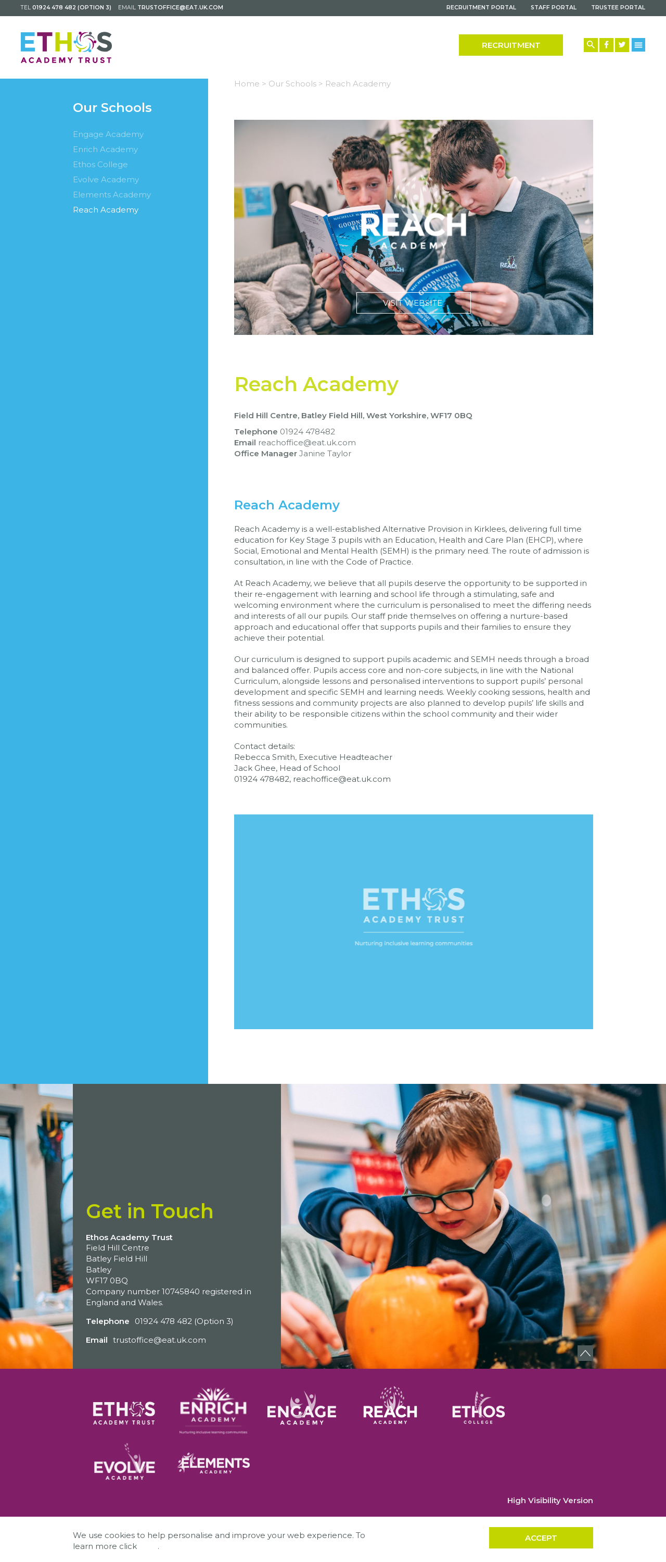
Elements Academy (112, 194)
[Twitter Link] (622, 45)
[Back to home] (66, 47)
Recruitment (511, 45)
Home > (250, 84)
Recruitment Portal (481, 7)
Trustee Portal (618, 7)
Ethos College (100, 164)
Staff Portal (554, 7)
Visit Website (413, 227)
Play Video (413, 921)
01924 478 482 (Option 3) (71, 7)
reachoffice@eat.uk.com (307, 442)
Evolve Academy (106, 179)
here (148, 1546)
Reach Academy (105, 210)
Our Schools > (295, 84)
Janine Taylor (325, 453)
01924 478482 (307, 431)
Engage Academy (108, 134)
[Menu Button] (639, 44)
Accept (541, 1538)
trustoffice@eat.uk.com (180, 7)
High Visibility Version (550, 1500)
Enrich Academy (105, 149)
